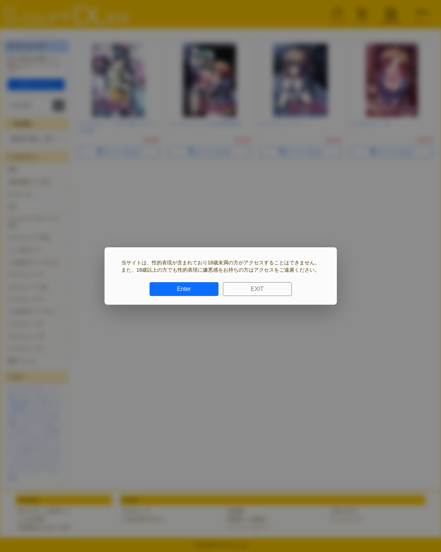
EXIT (257, 289)
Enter (184, 289)
